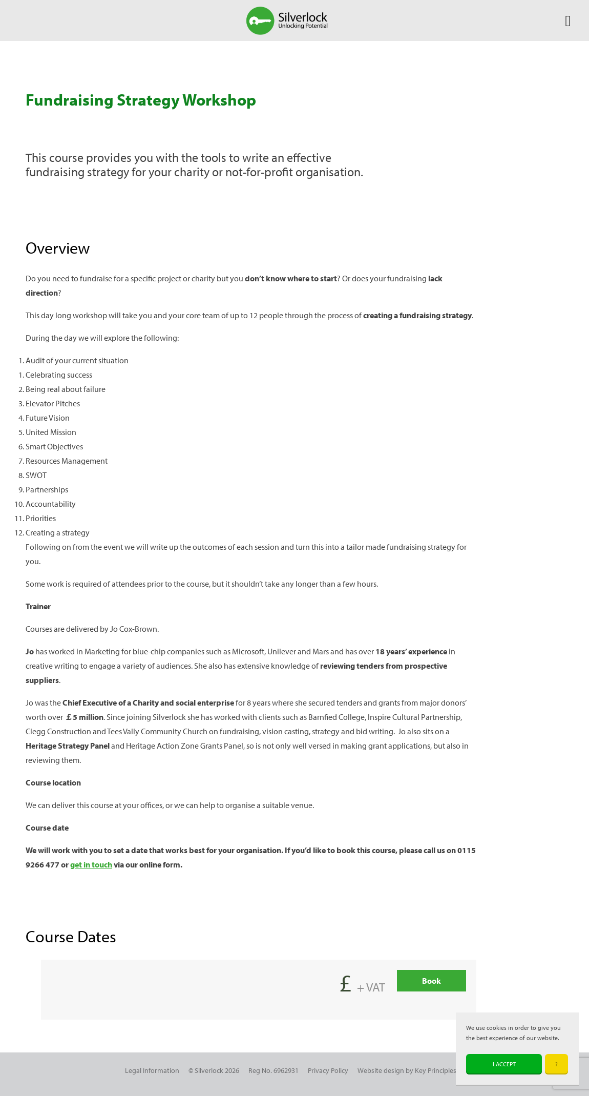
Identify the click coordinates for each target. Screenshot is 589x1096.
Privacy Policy (328, 1070)
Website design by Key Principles (406, 1070)
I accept (504, 1064)
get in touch (91, 864)
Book (431, 981)
